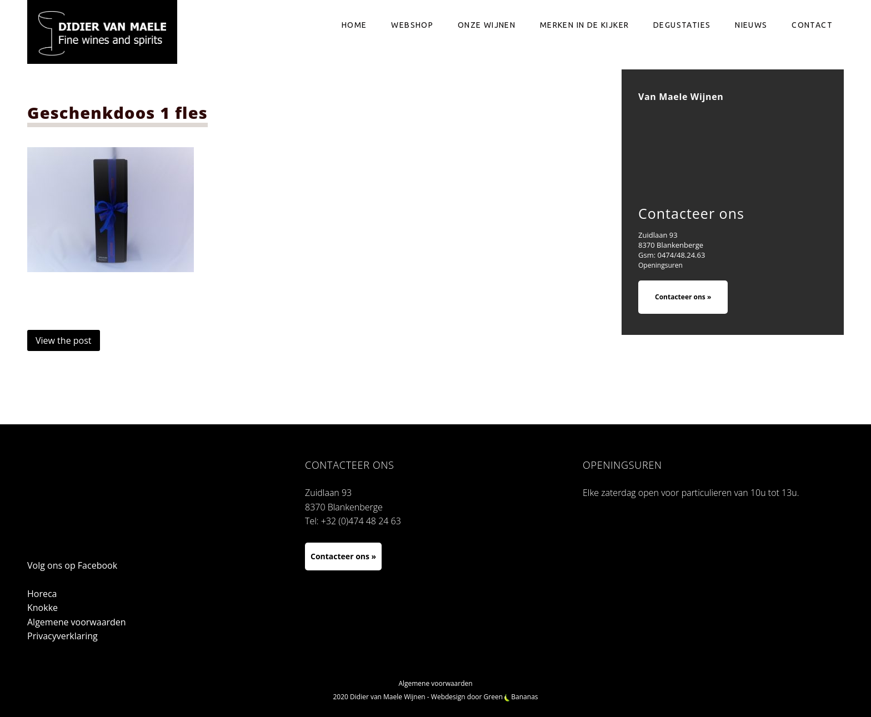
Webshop (412, 25)
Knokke (42, 607)
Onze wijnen (486, 25)
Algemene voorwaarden (76, 622)
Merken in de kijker (584, 25)
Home (354, 25)
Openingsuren (660, 265)
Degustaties (681, 25)
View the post (64, 340)
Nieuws (751, 25)
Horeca (42, 594)
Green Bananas (511, 696)
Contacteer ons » (683, 297)
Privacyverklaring (62, 636)
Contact (812, 25)
